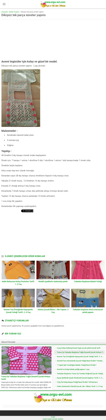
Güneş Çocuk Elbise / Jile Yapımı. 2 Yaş (53, 310)
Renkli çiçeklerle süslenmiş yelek (53, 281)
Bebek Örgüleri (14, 12)
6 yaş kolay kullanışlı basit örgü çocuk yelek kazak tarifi (78, 348)
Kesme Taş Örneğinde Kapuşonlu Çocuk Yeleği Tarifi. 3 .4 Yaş (18, 310)
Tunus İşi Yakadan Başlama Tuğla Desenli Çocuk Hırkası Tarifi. (25, 377)
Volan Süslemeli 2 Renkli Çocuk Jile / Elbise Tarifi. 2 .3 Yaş (80, 386)
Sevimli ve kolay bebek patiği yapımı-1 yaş (73, 369)
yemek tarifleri (57, 419)
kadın (53, 417)
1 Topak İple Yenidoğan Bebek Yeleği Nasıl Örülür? (76, 365)
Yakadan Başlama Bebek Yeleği (88, 281)
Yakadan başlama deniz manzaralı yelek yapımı (88, 310)
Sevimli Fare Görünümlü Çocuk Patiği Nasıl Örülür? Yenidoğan (81, 361)
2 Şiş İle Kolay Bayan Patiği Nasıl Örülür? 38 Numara (77, 382)
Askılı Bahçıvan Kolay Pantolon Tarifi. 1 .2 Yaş (18, 282)
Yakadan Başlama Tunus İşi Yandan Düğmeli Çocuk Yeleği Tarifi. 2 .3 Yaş (81, 374)
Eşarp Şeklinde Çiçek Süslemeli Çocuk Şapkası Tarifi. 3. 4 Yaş (81, 378)
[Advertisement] (24, 39)
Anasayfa (4, 12)
